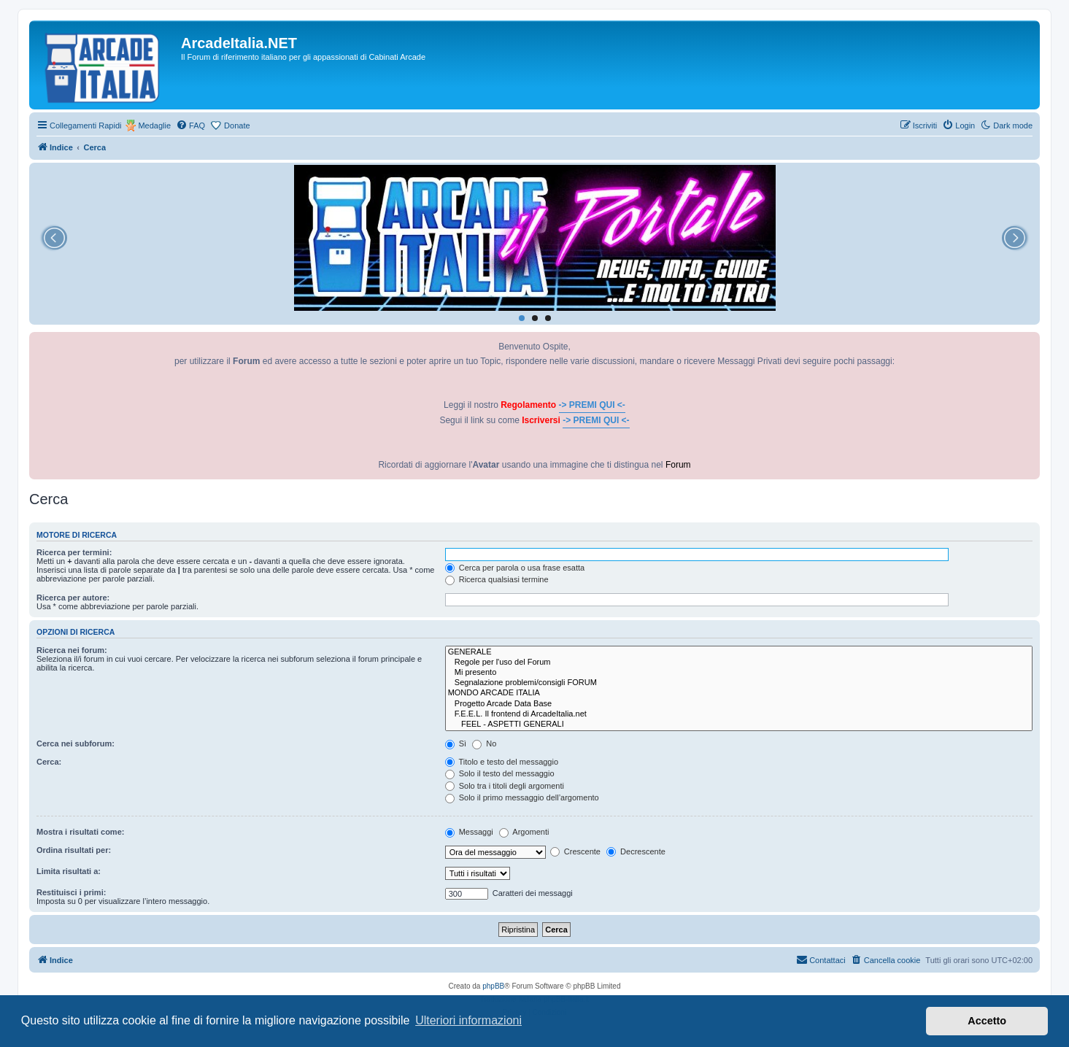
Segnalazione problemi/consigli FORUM (739, 683)
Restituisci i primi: (71, 892)
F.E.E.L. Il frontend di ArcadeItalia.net (739, 714)
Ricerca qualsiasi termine (497, 579)
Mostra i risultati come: (80, 831)
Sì (455, 743)
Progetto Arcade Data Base (739, 704)
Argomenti (524, 831)
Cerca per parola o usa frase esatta (514, 567)
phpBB (493, 986)
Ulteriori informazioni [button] (468, 1020)
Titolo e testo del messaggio (501, 761)
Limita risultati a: (68, 871)
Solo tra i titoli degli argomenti (504, 785)
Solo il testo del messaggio (500, 773)
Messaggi (469, 831)
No (484, 743)
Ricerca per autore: (72, 597)
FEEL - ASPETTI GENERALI (739, 724)
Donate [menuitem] (237, 125)
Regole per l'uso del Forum (739, 662)
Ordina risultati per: (73, 850)
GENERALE (739, 652)
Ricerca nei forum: (71, 650)
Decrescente (635, 851)
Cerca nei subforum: (75, 743)
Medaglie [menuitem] (154, 125)
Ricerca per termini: (74, 552)
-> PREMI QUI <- (592, 405)
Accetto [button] (987, 1021)
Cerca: (48, 761)
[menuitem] (190, 125)
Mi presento (739, 673)
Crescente (575, 851)
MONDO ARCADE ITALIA (739, 693)
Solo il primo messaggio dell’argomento (522, 797)
